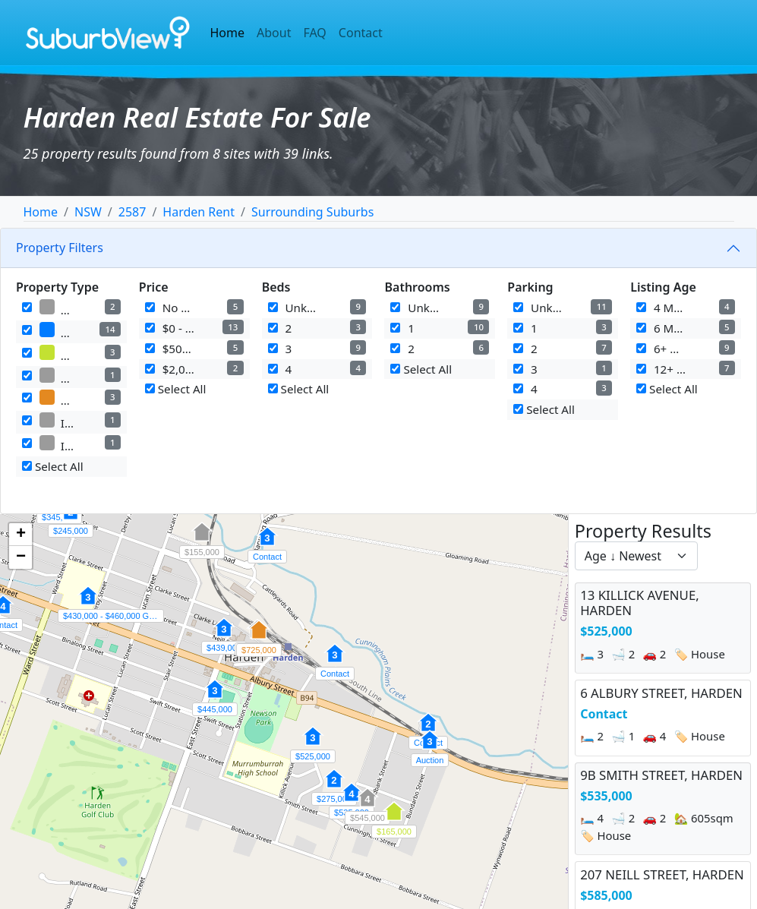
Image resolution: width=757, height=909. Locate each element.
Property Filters (59, 247)
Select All (53, 466)
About (274, 32)
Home (227, 32)
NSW (88, 212)
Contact (361, 32)
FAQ (314, 32)
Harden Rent (198, 212)
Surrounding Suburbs (312, 212)
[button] (312, 744)
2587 (132, 212)
